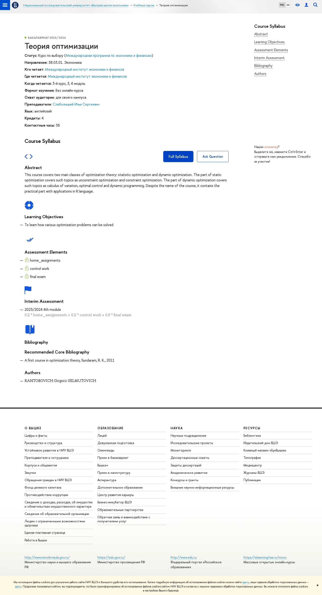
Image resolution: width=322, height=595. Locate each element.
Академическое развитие (189, 472)
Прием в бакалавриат (113, 457)
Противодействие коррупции (46, 495)
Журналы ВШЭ (254, 472)
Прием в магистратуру (113, 472)
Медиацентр (253, 465)
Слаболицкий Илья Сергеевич (76, 104)
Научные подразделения (188, 435)
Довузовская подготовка (115, 443)
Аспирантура (106, 480)
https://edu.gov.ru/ (111, 557)
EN (288, 4)
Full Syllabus (178, 156)
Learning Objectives (269, 41)
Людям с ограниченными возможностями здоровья (55, 523)
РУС (282, 4)
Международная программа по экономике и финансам (109, 55)
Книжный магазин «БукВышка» (265, 450)
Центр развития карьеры (115, 495)
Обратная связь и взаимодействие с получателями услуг (123, 519)
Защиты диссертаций (186, 465)
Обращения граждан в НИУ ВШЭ (48, 480)
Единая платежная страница (45, 532)
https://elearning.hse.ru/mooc (265, 557)
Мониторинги (181, 450)
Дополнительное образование (120, 487)
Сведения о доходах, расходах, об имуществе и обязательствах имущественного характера (59, 504)
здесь (245, 582)
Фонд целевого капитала (43, 487)
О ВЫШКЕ (33, 428)
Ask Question (213, 156)
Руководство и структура (43, 443)
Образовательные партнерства (120, 510)
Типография (252, 457)
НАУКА (177, 428)
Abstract (261, 34)
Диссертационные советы (190, 457)
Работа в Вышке (36, 540)
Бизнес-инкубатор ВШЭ (114, 502)
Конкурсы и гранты (184, 480)
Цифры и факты (36, 435)
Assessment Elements (271, 49)
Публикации (252, 480)
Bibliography (263, 65)
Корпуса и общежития (41, 465)
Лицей (102, 435)
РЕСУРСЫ (252, 428)
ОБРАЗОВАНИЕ (110, 428)
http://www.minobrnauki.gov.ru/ (47, 557)
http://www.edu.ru (184, 557)
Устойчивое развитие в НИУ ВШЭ (49, 450)
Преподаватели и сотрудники (47, 457)
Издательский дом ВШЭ (261, 443)
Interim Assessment (269, 57)
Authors (260, 73)
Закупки (30, 472)
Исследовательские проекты (192, 443)
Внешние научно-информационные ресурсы (202, 487)
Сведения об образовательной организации (57, 514)
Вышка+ (102, 465)
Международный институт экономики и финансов (84, 69)
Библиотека (252, 435)
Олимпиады (105, 450)
